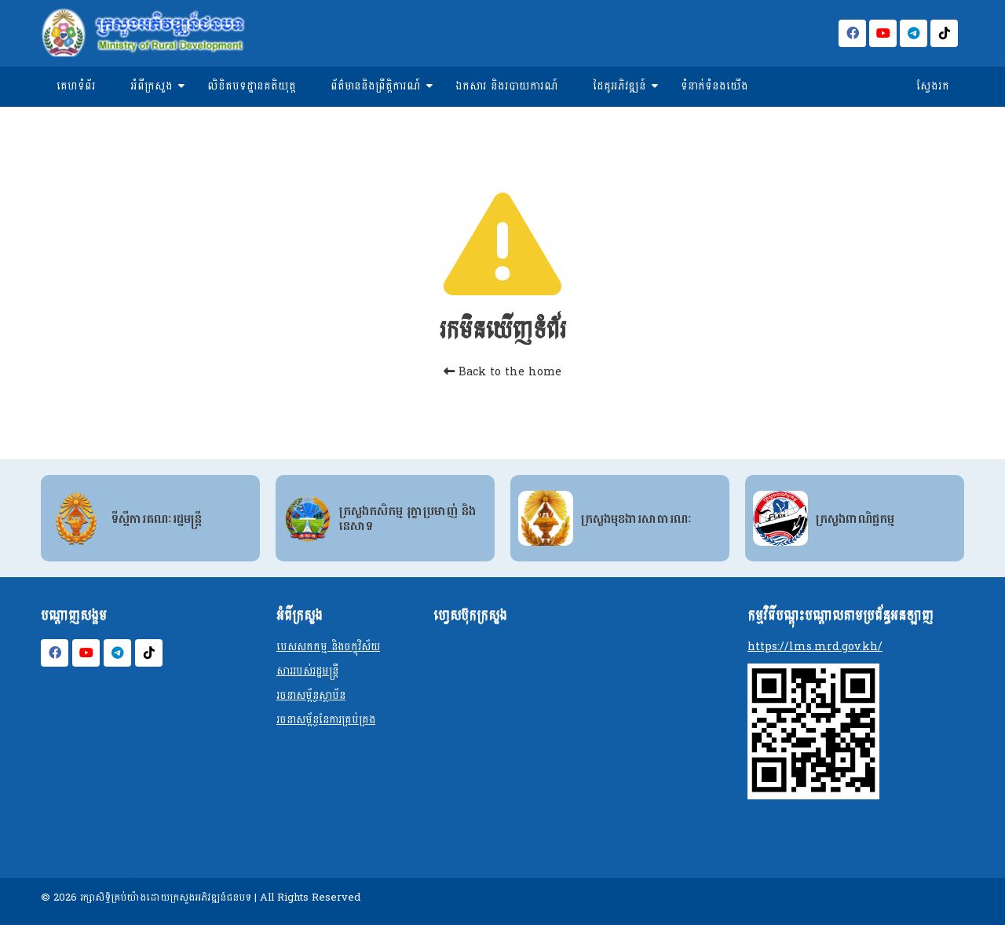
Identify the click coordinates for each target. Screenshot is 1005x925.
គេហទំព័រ (76, 86)
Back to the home (502, 372)
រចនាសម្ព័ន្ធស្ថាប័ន (310, 695)
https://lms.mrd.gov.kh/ (815, 646)
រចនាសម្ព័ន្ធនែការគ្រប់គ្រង (325, 719)
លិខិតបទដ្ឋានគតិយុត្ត (251, 86)
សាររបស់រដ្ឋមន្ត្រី (307, 671)
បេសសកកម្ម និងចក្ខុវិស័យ (328, 646)
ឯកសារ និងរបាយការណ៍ (506, 86)
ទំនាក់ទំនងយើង (714, 86)
